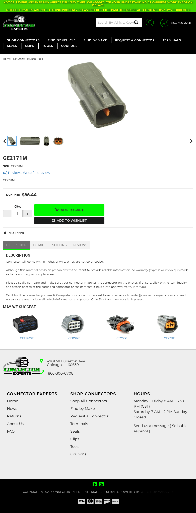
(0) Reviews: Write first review (26, 173)
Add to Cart (72, 210)
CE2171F (169, 338)
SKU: (6, 166)
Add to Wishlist (72, 220)
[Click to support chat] (175, 22)
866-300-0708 (60, 373)
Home (7, 58)
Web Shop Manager (156, 492)
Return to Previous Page (28, 58)
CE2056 (121, 338)
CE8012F (74, 338)
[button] (117, 22)
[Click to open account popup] (148, 22)
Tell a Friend (15, 233)
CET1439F (27, 338)
